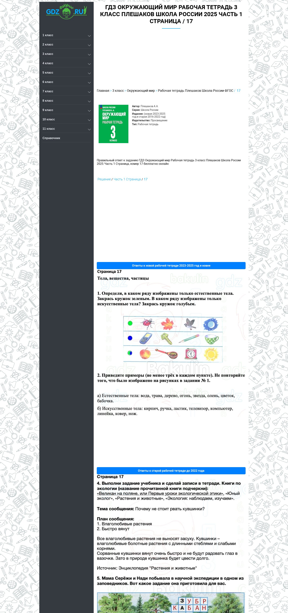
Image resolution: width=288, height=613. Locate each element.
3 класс (118, 90)
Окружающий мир (141, 90)
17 (238, 90)
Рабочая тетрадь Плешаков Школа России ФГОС (195, 90)
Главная (103, 90)
